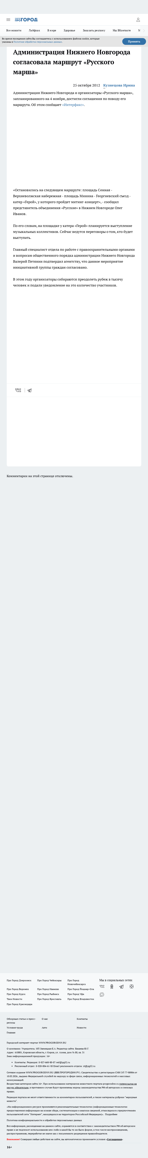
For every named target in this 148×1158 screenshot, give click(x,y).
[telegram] (31, 390)
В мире (51, 30)
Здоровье (69, 30)
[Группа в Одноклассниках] (112, 987)
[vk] (18, 390)
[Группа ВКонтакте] (102, 987)
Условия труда (15, 1027)
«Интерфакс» (73, 104)
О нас (45, 1018)
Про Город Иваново (48, 989)
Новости (81, 1027)
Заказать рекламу (94, 30)
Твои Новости (14, 999)
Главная (11, 1032)
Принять (134, 41)
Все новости (13, 30)
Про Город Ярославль (49, 999)
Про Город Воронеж (18, 989)
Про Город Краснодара (19, 1004)
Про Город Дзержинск (19, 980)
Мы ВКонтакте (122, 30)
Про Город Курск (16, 994)
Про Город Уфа (75, 994)
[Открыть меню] (8, 20)
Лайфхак (34, 30)
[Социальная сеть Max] (102, 994)
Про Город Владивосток (80, 999)
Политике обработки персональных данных (37, 41)
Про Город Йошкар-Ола (80, 989)
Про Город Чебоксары (49, 980)
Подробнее (111, 1114)
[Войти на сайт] (138, 20)
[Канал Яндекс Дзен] (132, 987)
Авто (44, 1027)
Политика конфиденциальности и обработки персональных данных (44, 1120)
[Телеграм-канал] (122, 987)
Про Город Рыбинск (48, 994)
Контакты (82, 1018)
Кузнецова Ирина (119, 85)
